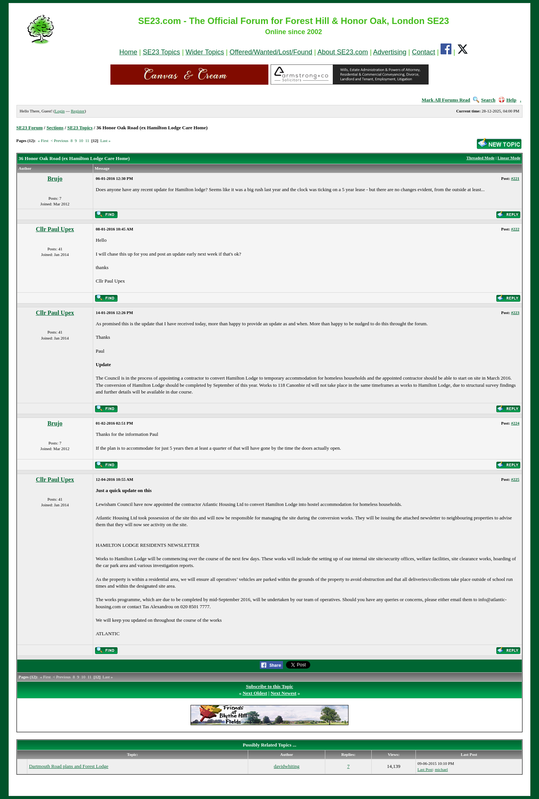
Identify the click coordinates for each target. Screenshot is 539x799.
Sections (55, 127)
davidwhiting (286, 766)
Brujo (55, 178)
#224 (515, 423)
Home (128, 52)
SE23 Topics (161, 52)
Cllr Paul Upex (55, 229)
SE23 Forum (29, 127)
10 (81, 140)
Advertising (389, 52)
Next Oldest (255, 693)
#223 (515, 312)
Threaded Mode (480, 158)
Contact (423, 52)
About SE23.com (342, 52)
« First (43, 140)
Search (484, 100)
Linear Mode (508, 158)
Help (508, 100)
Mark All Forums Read (445, 100)
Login (59, 111)
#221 (515, 178)
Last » (105, 140)
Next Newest (283, 693)
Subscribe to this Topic (269, 686)
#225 (515, 479)
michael (441, 769)
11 (87, 140)
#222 (515, 229)
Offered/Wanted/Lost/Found (270, 52)
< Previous (59, 140)
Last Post (425, 769)
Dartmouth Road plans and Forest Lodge (68, 766)
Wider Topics (205, 52)
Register (78, 111)
